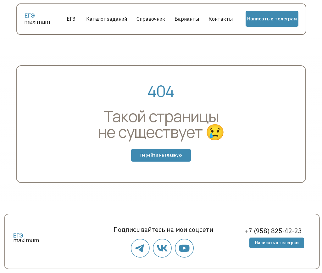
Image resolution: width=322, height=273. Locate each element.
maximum (37, 21)
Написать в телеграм (272, 19)
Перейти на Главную (161, 155)
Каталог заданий (106, 19)
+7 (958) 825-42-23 (273, 231)
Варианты (187, 19)
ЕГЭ (71, 19)
